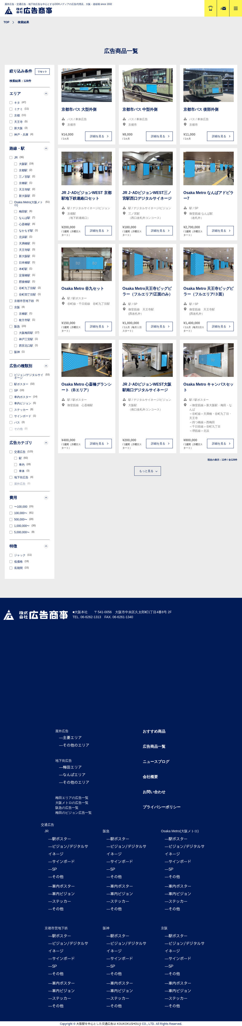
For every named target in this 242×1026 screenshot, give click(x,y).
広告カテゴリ (28, 442)
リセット (42, 71)
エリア (28, 93)
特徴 (28, 546)
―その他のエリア (74, 745)
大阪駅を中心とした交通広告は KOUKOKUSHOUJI (108, 1024)
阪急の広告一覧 (66, 808)
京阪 (164, 928)
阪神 (106, 928)
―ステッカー (59, 901)
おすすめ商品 (154, 731)
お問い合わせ (154, 792)
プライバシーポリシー (162, 807)
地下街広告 (63, 760)
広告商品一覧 (154, 746)
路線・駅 (28, 148)
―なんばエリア (72, 774)
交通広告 (47, 825)
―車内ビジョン (61, 893)
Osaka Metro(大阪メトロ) (180, 831)
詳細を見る (97, 136)
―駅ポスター (59, 838)
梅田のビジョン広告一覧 (73, 813)
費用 (28, 497)
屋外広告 (62, 731)
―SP (52, 869)
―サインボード (61, 861)
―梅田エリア (70, 767)
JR (47, 831)
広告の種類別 (28, 366)
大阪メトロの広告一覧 (71, 803)
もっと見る (146, 471)
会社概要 (150, 777)
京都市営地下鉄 (56, 928)
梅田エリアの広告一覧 (71, 798)
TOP (6, 22)
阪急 (106, 831)
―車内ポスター (61, 886)
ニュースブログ (156, 762)
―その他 (56, 876)
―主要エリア (70, 737)
